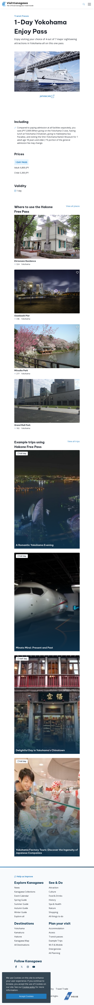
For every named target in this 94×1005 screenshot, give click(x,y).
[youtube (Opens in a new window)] (33, 967)
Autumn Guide (21, 908)
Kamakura (19, 932)
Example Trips (55, 940)
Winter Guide (20, 912)
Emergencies (55, 949)
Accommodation (56, 928)
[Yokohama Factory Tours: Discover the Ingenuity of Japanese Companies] (47, 807)
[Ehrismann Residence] (47, 240)
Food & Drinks (55, 895)
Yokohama (19, 928)
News (17, 887)
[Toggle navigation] (89, 4)
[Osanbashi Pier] (47, 295)
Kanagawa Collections (24, 891)
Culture (52, 891)
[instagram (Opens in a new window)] (28, 967)
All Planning (54, 953)
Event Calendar (21, 895)
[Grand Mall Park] (47, 404)
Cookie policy (28, 987)
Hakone (18, 936)
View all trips (74, 441)
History (52, 900)
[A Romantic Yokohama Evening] (47, 499)
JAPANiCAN (47, 96)
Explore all (19, 916)
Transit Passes (21, 16)
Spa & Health (55, 904)
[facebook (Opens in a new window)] (16, 967)
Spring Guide (20, 900)
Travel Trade (62, 988)
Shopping (53, 912)
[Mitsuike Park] (47, 349)
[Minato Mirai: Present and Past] (47, 602)
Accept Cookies (26, 996)
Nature (52, 908)
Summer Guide (21, 904)
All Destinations (21, 944)
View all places (73, 206)
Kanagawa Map (21, 940)
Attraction (53, 887)
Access (52, 932)
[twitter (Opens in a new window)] (21, 967)
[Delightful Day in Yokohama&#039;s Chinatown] (47, 704)
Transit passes (56, 936)
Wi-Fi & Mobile (56, 944)
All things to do (56, 916)
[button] (77, 218)
